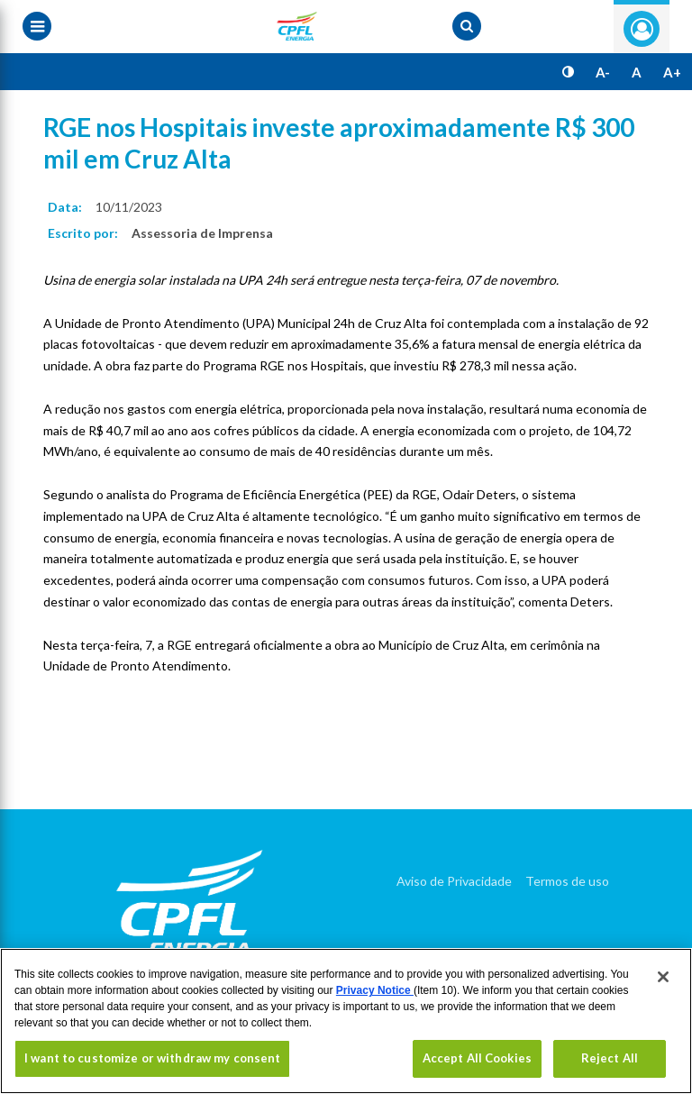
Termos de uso (567, 881)
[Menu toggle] (37, 26)
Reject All (609, 1058)
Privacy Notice (375, 990)
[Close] (663, 977)
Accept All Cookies (477, 1058)
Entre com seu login (641, 29)
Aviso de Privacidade (454, 881)
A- (603, 72)
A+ (672, 72)
